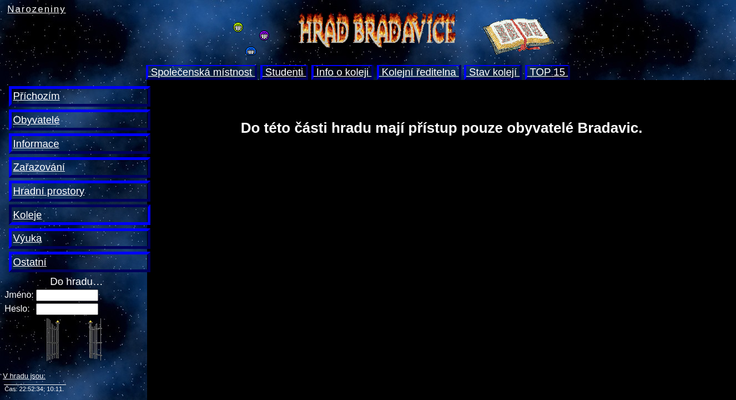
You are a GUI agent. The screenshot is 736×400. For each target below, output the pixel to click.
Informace (36, 143)
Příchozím (36, 96)
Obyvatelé (36, 120)
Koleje (27, 215)
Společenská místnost (201, 72)
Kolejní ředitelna (419, 72)
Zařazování (39, 167)
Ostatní (30, 262)
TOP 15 (547, 72)
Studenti (284, 72)
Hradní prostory (49, 191)
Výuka (27, 238)
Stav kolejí (493, 72)
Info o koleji (343, 72)
